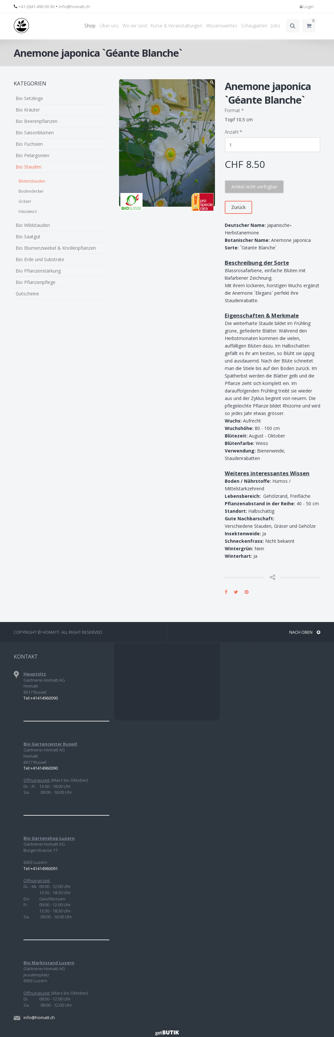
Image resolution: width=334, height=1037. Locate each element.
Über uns (109, 25)
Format (234, 110)
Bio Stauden (28, 167)
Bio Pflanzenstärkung (38, 271)
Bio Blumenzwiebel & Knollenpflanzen (56, 248)
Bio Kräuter (28, 110)
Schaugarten (254, 25)
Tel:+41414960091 (40, 868)
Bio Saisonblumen (35, 132)
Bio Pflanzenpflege (35, 282)
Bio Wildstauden (33, 225)
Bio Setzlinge (29, 98)
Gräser (25, 201)
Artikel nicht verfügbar (254, 187)
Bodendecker (31, 191)
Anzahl (233, 132)
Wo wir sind (135, 25)
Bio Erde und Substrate (40, 259)
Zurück (238, 207)
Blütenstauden (32, 181)
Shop (90, 25)
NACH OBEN (304, 632)
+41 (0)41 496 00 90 (36, 6)
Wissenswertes (221, 25)
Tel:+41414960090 (40, 698)
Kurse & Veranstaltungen (176, 25)
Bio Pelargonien (32, 155)
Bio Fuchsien (29, 144)
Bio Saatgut (28, 236)
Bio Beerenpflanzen (36, 121)
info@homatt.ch (74, 6)
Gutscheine (27, 293)
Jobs (275, 25)
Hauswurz (28, 211)
